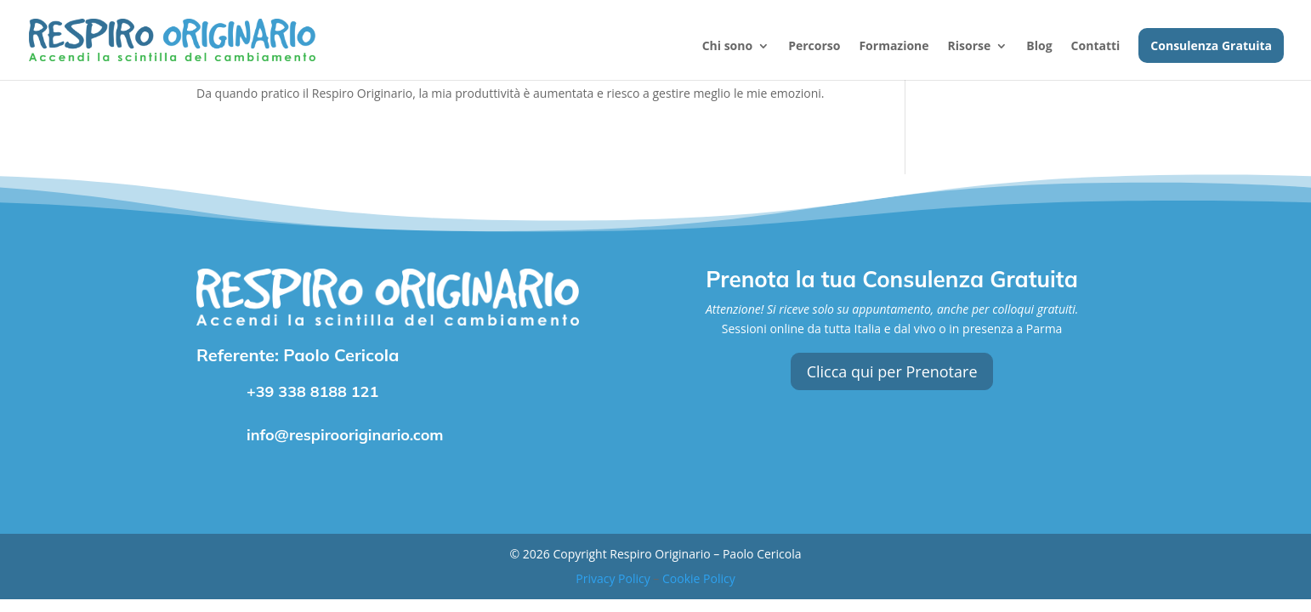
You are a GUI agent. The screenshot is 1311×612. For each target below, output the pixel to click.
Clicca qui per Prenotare (892, 371)
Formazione (893, 47)
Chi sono (727, 47)
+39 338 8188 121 (312, 391)
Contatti (1096, 47)
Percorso (814, 47)
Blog (1039, 47)
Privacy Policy (613, 578)
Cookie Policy (698, 578)
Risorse (969, 47)
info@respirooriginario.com (345, 435)
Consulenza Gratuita (1211, 47)
